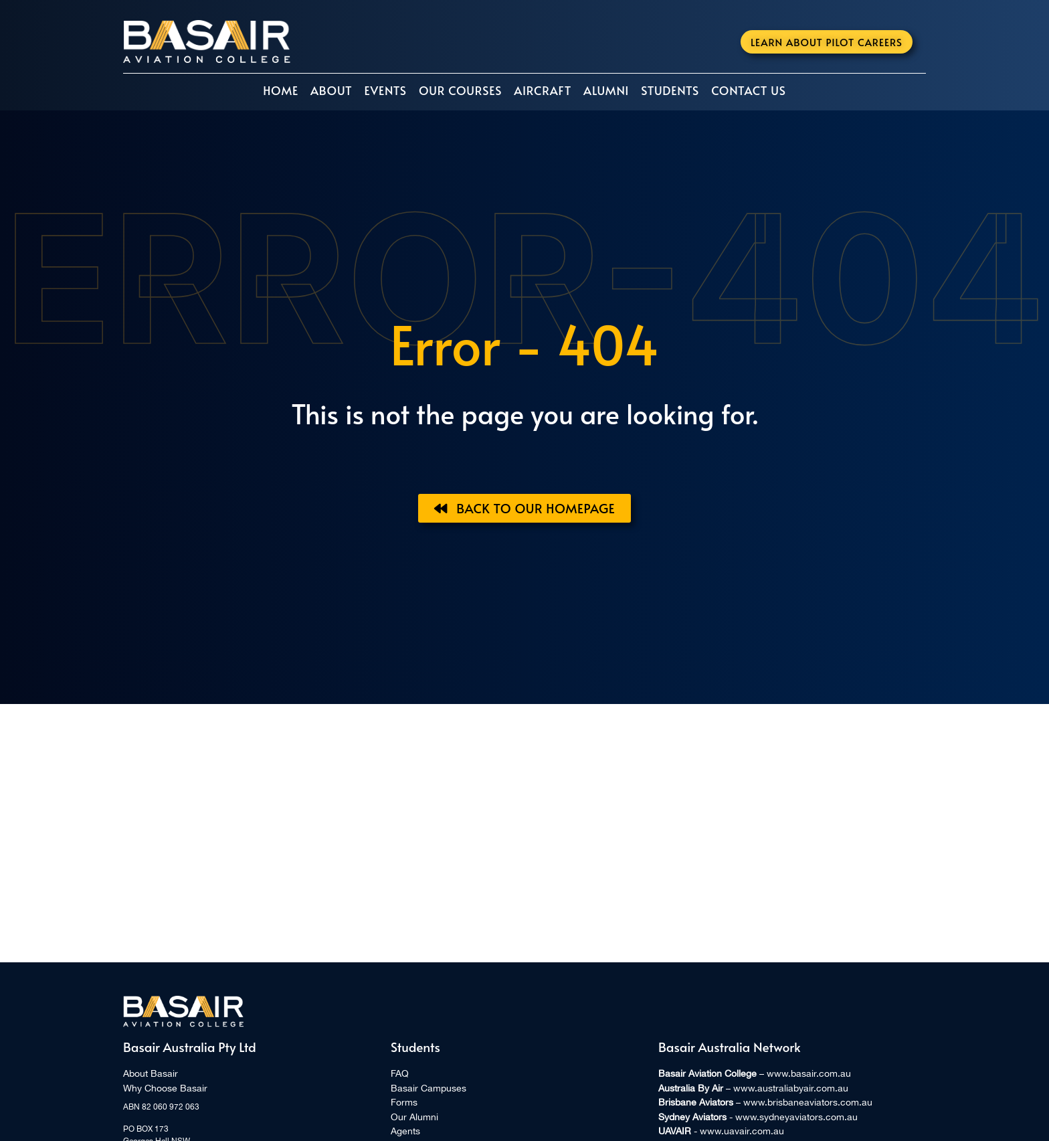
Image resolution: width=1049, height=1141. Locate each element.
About (331, 90)
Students (670, 90)
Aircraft (542, 90)
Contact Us (748, 90)
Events (385, 90)
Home (280, 90)
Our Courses (460, 90)
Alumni (606, 90)
